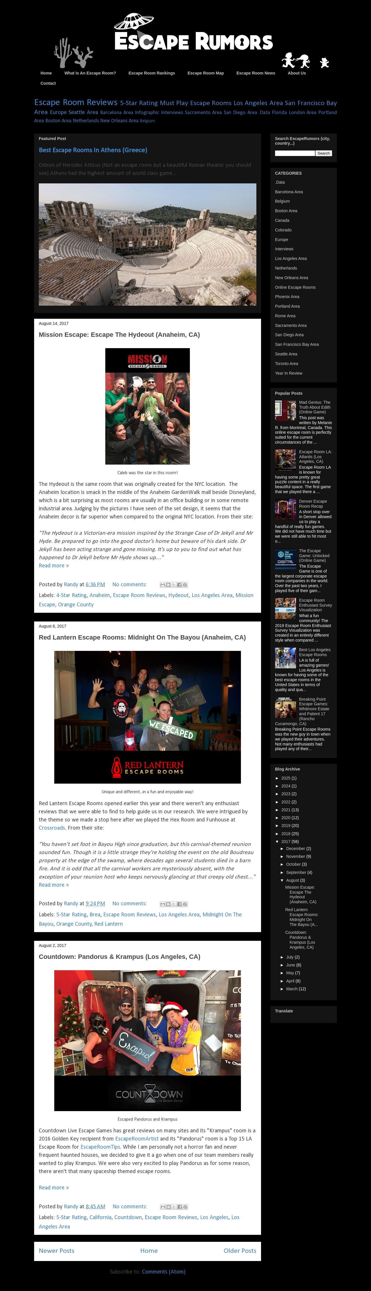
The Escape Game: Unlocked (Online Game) (314, 555)
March (292, 989)
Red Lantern (108, 924)
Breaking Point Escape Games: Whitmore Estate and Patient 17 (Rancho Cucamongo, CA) (302, 711)
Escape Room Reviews (76, 102)
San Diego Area (240, 113)
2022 (286, 802)
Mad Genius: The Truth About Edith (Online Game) (315, 407)
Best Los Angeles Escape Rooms (315, 652)
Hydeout (178, 595)
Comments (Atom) (164, 1272)
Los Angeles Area (258, 103)
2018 (286, 833)
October (294, 864)
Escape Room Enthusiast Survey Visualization (315, 605)
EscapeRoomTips (100, 1147)
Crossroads (52, 828)
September (296, 872)
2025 (286, 778)
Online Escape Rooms (295, 287)
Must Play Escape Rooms (196, 103)
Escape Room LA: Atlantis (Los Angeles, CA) (315, 456)
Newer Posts (56, 1251)
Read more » (54, 566)
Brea (95, 915)
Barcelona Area (116, 113)
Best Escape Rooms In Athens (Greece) (93, 150)
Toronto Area (286, 363)
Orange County (76, 605)
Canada (282, 220)
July (290, 957)
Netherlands (86, 121)
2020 (286, 817)
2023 (286, 793)
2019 (286, 825)
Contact (48, 83)
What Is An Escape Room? (90, 73)
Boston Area (58, 121)
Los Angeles (214, 1218)
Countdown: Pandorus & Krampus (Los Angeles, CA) (119, 956)
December (296, 848)
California (100, 1218)
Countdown (128, 1218)
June (291, 965)
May (290, 973)
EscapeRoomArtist (137, 1139)
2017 (286, 841)
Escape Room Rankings (152, 73)
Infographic (147, 113)
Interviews (172, 113)
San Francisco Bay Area (297, 344)
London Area (303, 113)
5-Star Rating (139, 103)
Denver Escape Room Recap (313, 504)
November (296, 856)
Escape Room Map (206, 73)
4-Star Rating (71, 595)
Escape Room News (256, 73)
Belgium (147, 121)
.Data (264, 113)
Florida (279, 113)
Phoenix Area (287, 296)
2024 (286, 786)
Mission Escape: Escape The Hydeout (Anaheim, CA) (119, 334)
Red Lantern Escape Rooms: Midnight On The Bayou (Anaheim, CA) (142, 637)
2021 (286, 809)
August (293, 880)
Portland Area (287, 306)
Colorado (283, 230)
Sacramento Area (203, 113)
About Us (297, 73)
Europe (58, 113)
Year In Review (288, 373)
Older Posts (240, 1251)
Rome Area (285, 316)
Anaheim (100, 595)
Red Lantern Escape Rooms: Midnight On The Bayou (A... (301, 917)
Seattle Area (83, 113)
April (290, 981)
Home (46, 73)
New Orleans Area (119, 121)
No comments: (130, 585)
